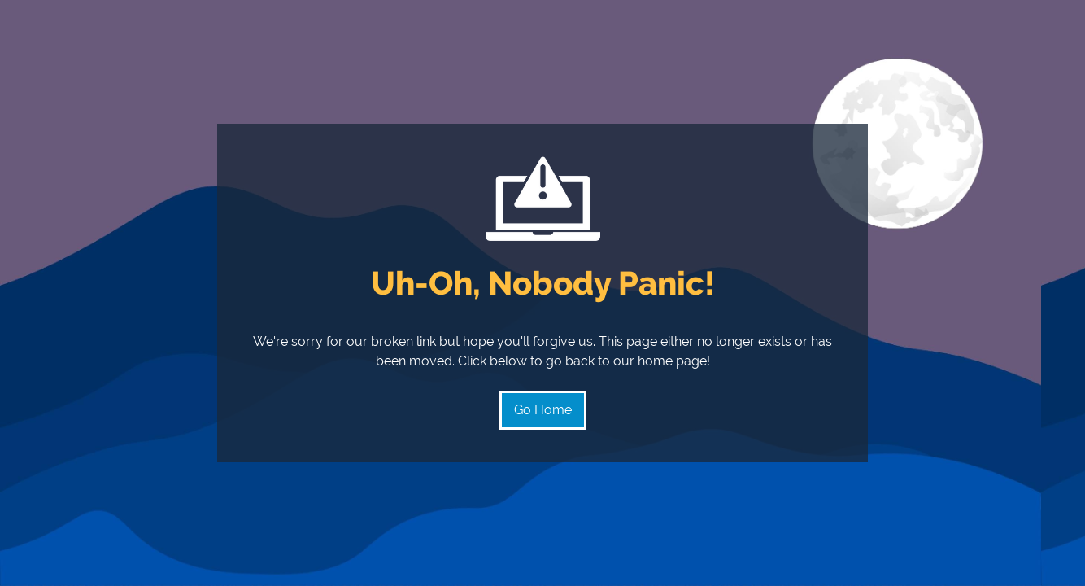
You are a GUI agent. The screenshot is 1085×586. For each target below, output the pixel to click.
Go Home (543, 410)
